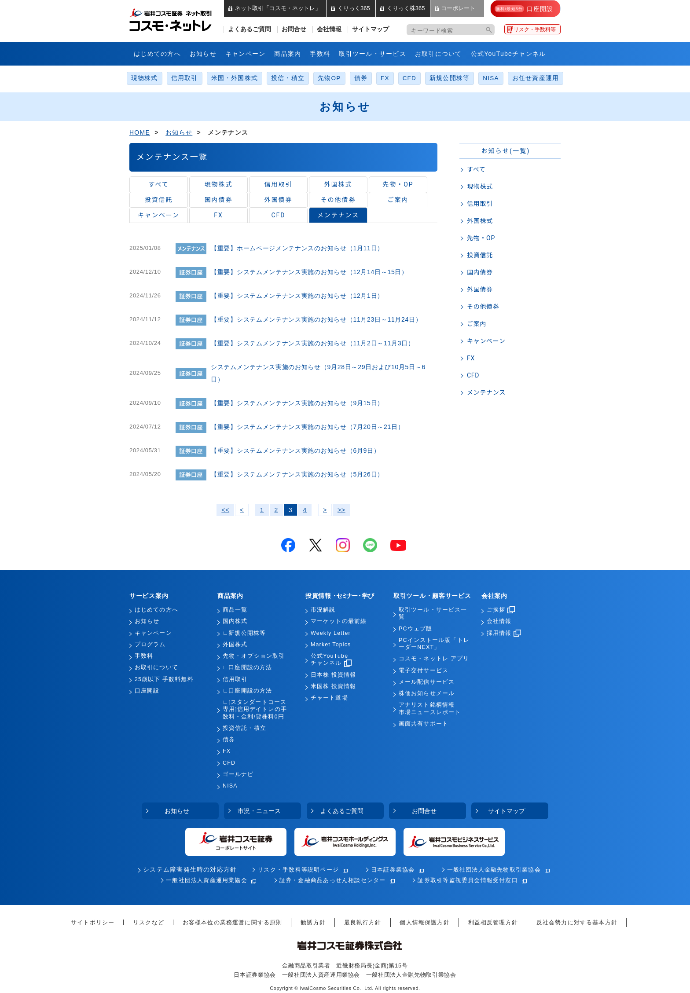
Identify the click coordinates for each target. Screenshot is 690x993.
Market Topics (331, 644)
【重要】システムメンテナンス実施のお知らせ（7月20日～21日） (307, 426)
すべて (158, 184)
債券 (360, 78)
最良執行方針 (363, 922)
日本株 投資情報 (333, 675)
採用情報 (504, 633)
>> (341, 509)
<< (225, 509)
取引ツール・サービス (372, 53)
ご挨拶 (501, 609)
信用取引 (184, 78)
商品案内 (287, 53)
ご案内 (398, 199)
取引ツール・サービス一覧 (433, 613)
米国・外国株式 (234, 78)
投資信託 (159, 199)
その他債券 (338, 199)
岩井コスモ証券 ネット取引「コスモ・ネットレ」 (181, 19)
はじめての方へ (157, 53)
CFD (409, 78)
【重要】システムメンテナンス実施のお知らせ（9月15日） (297, 403)
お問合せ (294, 29)
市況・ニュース (259, 810)
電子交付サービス (423, 670)
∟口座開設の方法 (247, 667)
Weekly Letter (331, 633)
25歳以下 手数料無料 (164, 679)
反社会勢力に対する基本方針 (576, 922)
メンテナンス (338, 215)
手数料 (320, 53)
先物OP (329, 78)
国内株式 (235, 621)
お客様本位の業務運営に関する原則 (233, 922)
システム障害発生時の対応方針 (190, 869)
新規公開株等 (449, 78)
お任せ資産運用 (535, 78)
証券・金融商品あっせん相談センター (332, 880)
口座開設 (147, 691)
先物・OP (397, 184)
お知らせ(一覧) (505, 150)
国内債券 (219, 199)
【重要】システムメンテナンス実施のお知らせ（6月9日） (295, 450)
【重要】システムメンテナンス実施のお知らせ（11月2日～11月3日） (313, 343)
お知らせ (203, 53)
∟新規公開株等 (244, 633)
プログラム (150, 644)
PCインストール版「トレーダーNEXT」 (434, 643)
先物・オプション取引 (254, 656)
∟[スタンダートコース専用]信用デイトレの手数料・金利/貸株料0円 (255, 709)
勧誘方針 (313, 922)
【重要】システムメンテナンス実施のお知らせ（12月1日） (297, 295)
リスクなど (148, 922)
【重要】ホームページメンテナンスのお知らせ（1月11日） (297, 248)
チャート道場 (329, 698)
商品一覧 (235, 610)
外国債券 (278, 199)
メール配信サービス (427, 682)
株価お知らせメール (427, 693)
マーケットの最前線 (339, 621)
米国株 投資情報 (333, 686)
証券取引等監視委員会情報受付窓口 (468, 880)
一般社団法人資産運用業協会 (206, 880)
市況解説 (323, 610)
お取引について (438, 53)
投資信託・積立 (244, 728)
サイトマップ (370, 29)
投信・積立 (288, 78)
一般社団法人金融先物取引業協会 (494, 869)
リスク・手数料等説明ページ (298, 869)
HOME (139, 132)
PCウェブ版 (415, 629)
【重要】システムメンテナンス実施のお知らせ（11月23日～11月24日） (316, 319)
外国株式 (338, 184)
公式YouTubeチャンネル (508, 53)
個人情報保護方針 (424, 922)
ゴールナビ (238, 774)
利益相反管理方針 (493, 922)
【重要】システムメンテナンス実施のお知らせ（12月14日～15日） (309, 271)
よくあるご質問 (249, 29)
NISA (491, 78)
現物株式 (144, 78)
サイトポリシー (92, 922)
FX (385, 78)
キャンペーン (245, 53)
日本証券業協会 (393, 869)
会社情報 (329, 29)
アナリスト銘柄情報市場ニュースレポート (430, 708)
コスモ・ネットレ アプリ (434, 659)
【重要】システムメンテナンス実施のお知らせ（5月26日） (297, 474)
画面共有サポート (423, 724)
